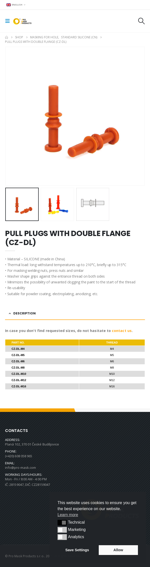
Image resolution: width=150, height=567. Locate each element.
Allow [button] (118, 550)
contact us (122, 330)
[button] (9, 21)
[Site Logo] (23, 21)
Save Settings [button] (77, 550)
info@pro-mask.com (20, 467)
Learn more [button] (68, 515)
